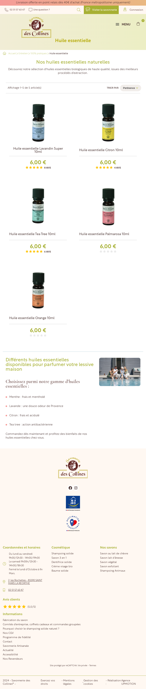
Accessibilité (10, 654)
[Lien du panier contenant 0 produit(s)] (138, 23)
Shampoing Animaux (112, 570)
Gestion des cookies (90, 682)
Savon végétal (108, 562)
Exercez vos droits (48, 682)
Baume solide (60, 570)
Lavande (15, 406)
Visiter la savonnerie (101, 9)
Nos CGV (8, 633)
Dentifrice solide (62, 562)
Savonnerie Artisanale (16, 646)
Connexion (133, 9)
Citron (13, 415)
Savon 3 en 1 (59, 558)
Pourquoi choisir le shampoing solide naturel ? (31, 628)
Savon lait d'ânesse (111, 558)
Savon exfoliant (109, 566)
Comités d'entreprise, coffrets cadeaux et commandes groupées (41, 624)
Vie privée (82, 666)
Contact (7, 641)
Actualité (8, 650)
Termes (92, 666)
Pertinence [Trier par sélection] (130, 88)
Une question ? (39, 10)
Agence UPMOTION (128, 682)
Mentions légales (68, 682)
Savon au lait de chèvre (114, 553)
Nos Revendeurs (13, 659)
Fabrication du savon (15, 620)
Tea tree (14, 424)
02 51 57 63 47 (15, 10)
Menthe (15, 397)
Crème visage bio (62, 566)
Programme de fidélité (17, 637)
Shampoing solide (63, 553)
